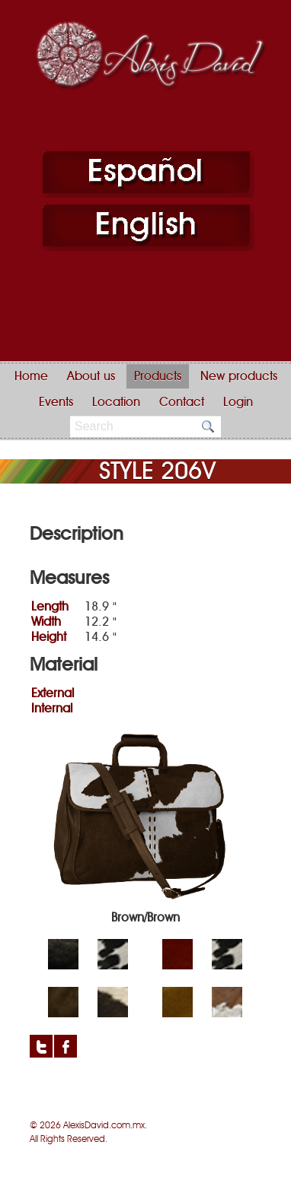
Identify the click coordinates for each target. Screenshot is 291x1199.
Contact (181, 402)
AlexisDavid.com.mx (104, 1125)
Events (56, 402)
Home (31, 376)
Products (157, 376)
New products (238, 376)
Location (116, 402)
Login (238, 402)
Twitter (41, 1046)
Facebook (65, 1046)
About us (91, 376)
